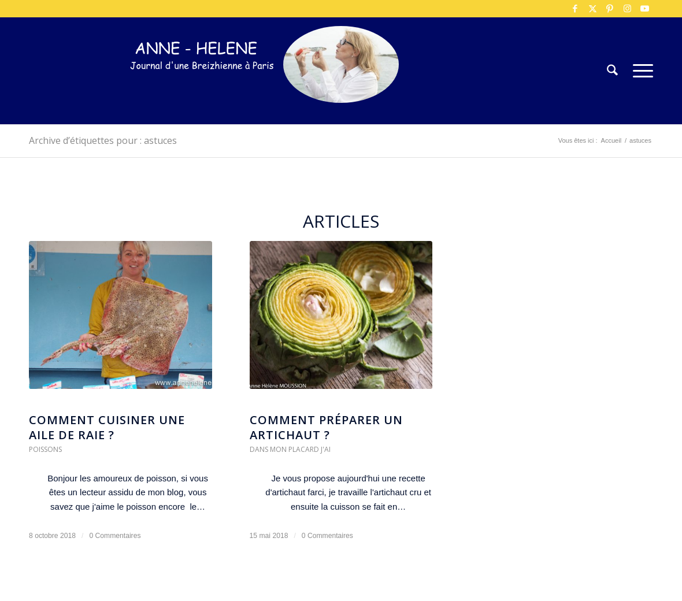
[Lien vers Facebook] (575, 8)
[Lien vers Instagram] (627, 8)
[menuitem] (612, 70)
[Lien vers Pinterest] (609, 8)
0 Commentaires (114, 536)
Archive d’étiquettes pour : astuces (103, 140)
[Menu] (639, 70)
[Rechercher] (612, 70)
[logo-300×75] (202, 88)
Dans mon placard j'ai (290, 449)
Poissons (45, 449)
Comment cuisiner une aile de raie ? (107, 427)
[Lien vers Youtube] (644, 8)
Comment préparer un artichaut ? (326, 427)
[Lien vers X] (592, 8)
